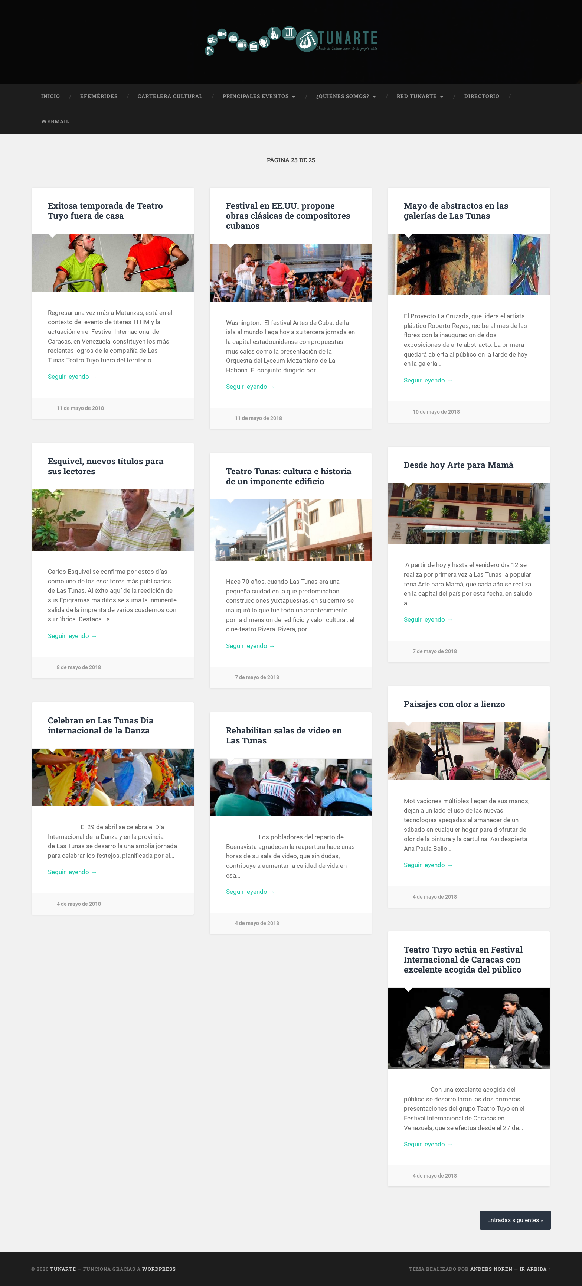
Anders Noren (491, 1269)
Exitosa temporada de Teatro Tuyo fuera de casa (105, 210)
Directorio (482, 96)
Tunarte (63, 1269)
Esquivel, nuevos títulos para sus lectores (106, 465)
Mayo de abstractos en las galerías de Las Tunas (456, 210)
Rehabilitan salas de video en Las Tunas (284, 734)
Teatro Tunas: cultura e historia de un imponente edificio (289, 475)
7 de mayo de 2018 (435, 651)
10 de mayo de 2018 (436, 412)
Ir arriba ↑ (535, 1269)
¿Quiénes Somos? (342, 96)
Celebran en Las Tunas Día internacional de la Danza (101, 724)
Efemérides (99, 96)
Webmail (55, 121)
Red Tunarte (417, 96)
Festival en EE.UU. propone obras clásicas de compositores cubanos (288, 215)
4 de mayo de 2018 (435, 896)
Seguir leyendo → (72, 376)
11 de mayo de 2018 (80, 408)
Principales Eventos (256, 96)
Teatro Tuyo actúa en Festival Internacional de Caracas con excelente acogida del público (463, 959)
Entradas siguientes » (515, 1220)
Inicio (50, 96)
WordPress (159, 1269)
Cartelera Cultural (170, 96)
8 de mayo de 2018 (79, 667)
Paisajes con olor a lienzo (454, 703)
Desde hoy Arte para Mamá (459, 464)
